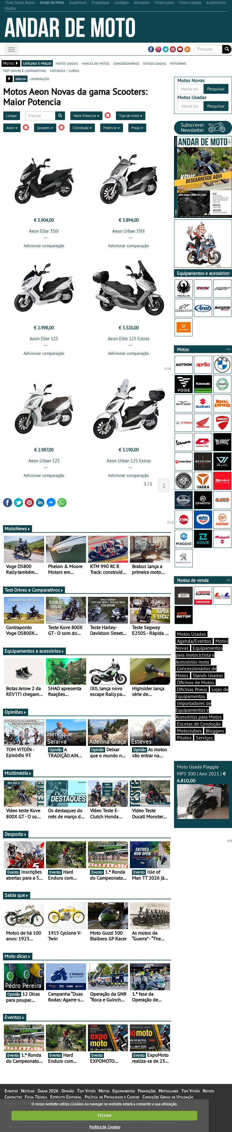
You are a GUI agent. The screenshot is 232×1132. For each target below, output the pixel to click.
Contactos (13, 1097)
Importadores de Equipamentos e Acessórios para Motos (199, 710)
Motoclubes (189, 731)
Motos (103, 1091)
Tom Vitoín (86, 1091)
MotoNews (18, 529)
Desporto (16, 834)
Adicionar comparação (44, 245)
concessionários (126, 63)
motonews (178, 63)
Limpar (11, 115)
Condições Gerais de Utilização (167, 1097)
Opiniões (16, 712)
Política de (104, 1127)
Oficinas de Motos (195, 682)
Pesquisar (216, 89)
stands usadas (154, 63)
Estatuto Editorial (66, 1097)
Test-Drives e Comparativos (34, 590)
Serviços (204, 738)
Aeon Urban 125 (44, 461)
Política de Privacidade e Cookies (112, 1097)
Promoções (147, 1091)
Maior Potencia (86, 115)
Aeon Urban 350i (128, 231)
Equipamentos (123, 1091)
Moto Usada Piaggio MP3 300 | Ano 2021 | (203, 791)
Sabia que (17, 895)
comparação (39, 78)
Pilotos (184, 738)
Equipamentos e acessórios (34, 651)
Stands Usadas (208, 675)
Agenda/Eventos (194, 641)
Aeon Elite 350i (44, 231)
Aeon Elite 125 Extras (128, 338)
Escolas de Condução (199, 724)
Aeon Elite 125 (44, 338)
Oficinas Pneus (192, 689)
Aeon (12, 127)
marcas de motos (95, 63)
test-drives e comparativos (24, 70)
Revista (208, 1091)
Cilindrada (82, 127)
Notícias (27, 1091)
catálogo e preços (37, 63)
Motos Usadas (191, 634)
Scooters (45, 127)
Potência (111, 127)
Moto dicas (18, 956)
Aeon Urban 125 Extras (129, 461)
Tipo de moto (130, 115)
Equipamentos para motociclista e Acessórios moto (199, 655)
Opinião (67, 1091)
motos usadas (67, 63)
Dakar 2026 (47, 1091)
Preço (137, 127)
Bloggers (215, 731)
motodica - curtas (64, 70)
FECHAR (104, 1115)
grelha (20, 78)
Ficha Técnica (36, 1097)
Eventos (15, 1017)
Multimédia (18, 773)
